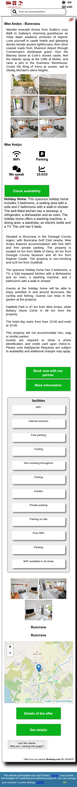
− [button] (10, 653)
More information (48, 385)
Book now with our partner (48, 373)
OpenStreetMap (64, 701)
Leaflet (48, 701)
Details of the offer (38, 713)
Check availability (26, 191)
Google (55, 775)
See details (38, 730)
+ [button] (10, 647)
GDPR (40, 782)
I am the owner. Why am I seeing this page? (27, 745)
